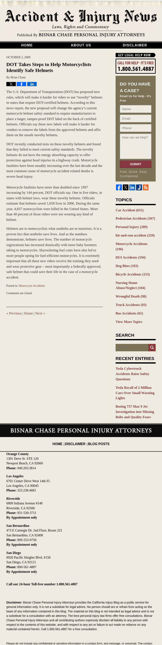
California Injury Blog (81, 24)
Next (40, 313)
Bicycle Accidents (131, 265)
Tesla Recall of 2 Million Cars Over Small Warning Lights (135, 372)
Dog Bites (126, 257)
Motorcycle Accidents (32, 285)
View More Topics (128, 310)
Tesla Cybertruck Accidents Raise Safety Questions (134, 359)
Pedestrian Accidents (133, 218)
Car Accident (128, 210)
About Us (81, 45)
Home (27, 45)
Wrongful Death (130, 286)
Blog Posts (97, 415)
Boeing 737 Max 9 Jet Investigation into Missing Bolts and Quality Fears (133, 386)
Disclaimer (135, 45)
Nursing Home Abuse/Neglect (135, 276)
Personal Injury (130, 226)
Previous (14, 313)
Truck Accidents (130, 294)
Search (152, 335)
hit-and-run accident (133, 233)
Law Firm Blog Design (135, 632)
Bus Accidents (128, 302)
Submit (135, 164)
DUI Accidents (129, 249)
